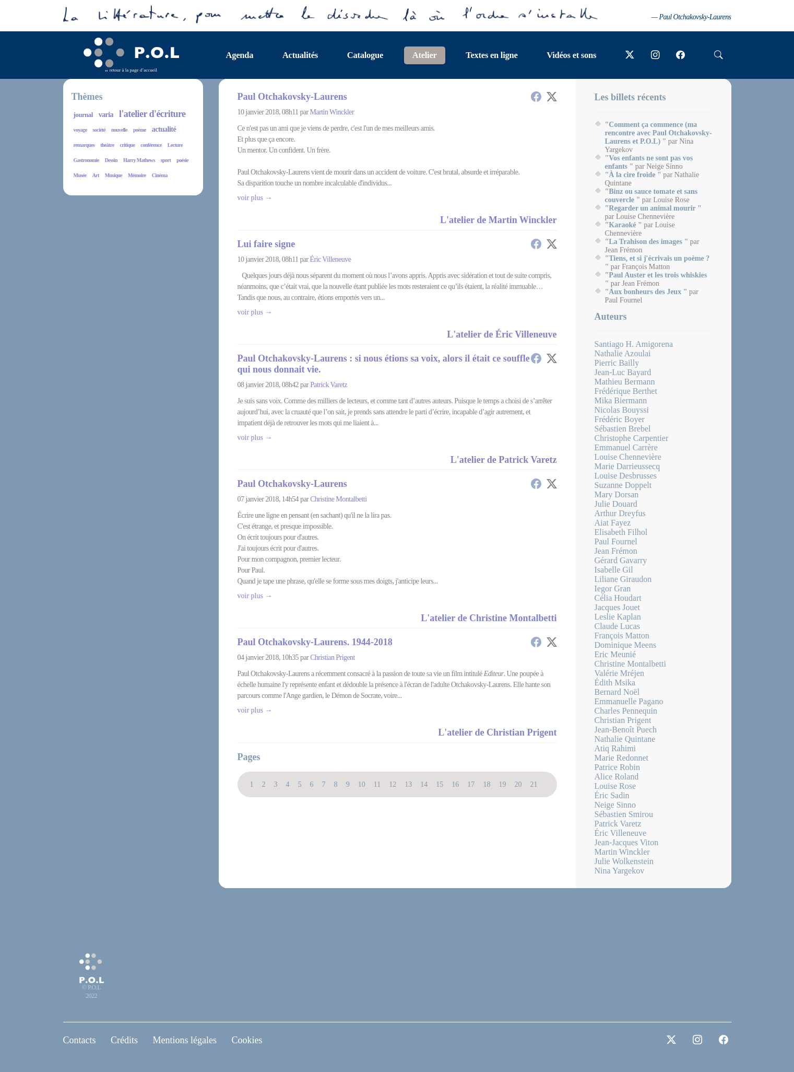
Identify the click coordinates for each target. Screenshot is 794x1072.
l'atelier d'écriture (152, 114)
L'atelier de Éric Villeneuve (501, 334)
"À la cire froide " (633, 175)
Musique (113, 175)
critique (127, 145)
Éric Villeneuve (330, 259)
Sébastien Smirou (624, 814)
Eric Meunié (615, 654)
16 (455, 784)
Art (95, 175)
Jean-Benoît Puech (626, 729)
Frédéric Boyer (620, 419)
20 (518, 784)
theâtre (107, 145)
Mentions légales (185, 1040)
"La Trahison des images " (647, 242)
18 (486, 784)
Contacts (79, 1040)
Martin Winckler (332, 112)
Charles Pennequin (626, 710)
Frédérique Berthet (626, 391)
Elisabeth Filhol (621, 532)
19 (502, 784)
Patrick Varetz (328, 385)
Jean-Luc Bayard (623, 372)
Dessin (111, 160)
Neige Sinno (615, 804)
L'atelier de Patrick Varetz (504, 460)
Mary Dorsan (617, 494)
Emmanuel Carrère (626, 447)
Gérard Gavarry (621, 560)
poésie (182, 160)
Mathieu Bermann (625, 381)
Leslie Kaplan (618, 616)
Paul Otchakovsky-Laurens (292, 96)
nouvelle (119, 130)
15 (439, 784)
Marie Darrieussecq (627, 466)
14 (424, 784)
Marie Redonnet (622, 757)
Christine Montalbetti (338, 499)
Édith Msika (615, 682)
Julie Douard (616, 503)
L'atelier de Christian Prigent (497, 732)
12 (392, 784)
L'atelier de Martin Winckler (498, 220)
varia (106, 115)
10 (361, 784)
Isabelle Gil (614, 569)
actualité (164, 129)
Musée (80, 175)
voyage (80, 130)
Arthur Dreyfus (620, 513)
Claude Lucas (618, 626)
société (99, 130)
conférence (150, 145)
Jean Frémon (616, 550)
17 (471, 784)
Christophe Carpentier (632, 438)
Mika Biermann (621, 400)
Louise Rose (615, 786)
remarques (84, 145)
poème (139, 130)
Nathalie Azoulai (623, 353)
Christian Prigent (332, 657)
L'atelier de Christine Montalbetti (488, 618)
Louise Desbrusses (626, 475)
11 (377, 784)
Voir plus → (255, 198)
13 (408, 784)
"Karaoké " (623, 225)
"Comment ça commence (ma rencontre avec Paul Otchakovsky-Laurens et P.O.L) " (658, 133)
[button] (536, 96)
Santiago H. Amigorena (634, 344)
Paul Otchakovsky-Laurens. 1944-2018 (315, 642)
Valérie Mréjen (620, 673)
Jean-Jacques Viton (627, 842)
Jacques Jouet (618, 607)
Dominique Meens (626, 644)
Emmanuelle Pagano (629, 701)
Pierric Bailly (617, 362)
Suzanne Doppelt (623, 485)
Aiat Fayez (613, 522)
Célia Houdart (618, 597)
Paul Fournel (616, 541)
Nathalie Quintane (625, 739)
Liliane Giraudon (623, 579)
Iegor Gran (613, 588)
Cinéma (160, 175)
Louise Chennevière (628, 456)
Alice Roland (617, 776)
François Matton (622, 635)
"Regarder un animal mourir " (653, 208)
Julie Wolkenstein (624, 861)
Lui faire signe (266, 244)
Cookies (246, 1040)
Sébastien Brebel (623, 428)
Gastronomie (86, 160)
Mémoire (137, 175)
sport (166, 160)
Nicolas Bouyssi (622, 409)
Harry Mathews (139, 160)
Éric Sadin (612, 795)
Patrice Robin (618, 767)
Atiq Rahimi (615, 748)
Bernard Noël (617, 692)
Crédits (124, 1040)
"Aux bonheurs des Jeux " (646, 292)
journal (83, 115)
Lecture (175, 145)
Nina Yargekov (620, 870)
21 (533, 784)
